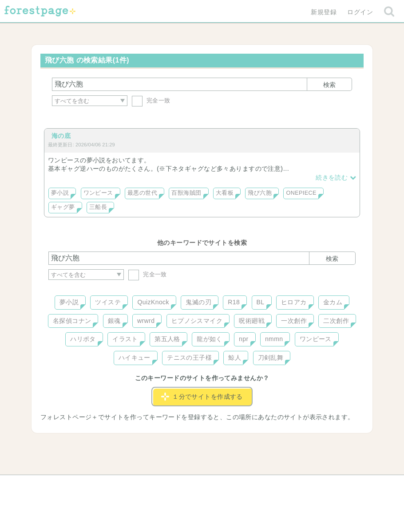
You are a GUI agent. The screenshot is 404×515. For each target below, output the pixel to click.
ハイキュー (135, 357)
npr (244, 338)
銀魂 (114, 320)
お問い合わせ (138, 484)
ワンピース (98, 193)
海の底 (61, 135)
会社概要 (236, 484)
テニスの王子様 (189, 357)
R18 (234, 302)
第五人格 (167, 338)
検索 (329, 84)
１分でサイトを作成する (202, 397)
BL (261, 302)
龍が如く (209, 338)
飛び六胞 (260, 193)
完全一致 (151, 100)
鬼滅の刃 (198, 302)
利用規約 (189, 484)
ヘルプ (88, 484)
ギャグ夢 (63, 207)
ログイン (360, 12)
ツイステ (108, 302)
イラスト (125, 338)
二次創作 (336, 320)
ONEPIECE (301, 193)
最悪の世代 (142, 193)
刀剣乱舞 (271, 357)
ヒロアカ (294, 302)
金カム (332, 302)
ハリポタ (83, 338)
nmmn (274, 338)
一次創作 (294, 320)
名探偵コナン (72, 320)
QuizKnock (153, 302)
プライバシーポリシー (298, 484)
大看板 (225, 193)
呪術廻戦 (252, 320)
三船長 (98, 207)
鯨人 (234, 357)
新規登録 (324, 12)
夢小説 (60, 193)
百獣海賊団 (186, 193)
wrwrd (145, 320)
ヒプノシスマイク (196, 320)
